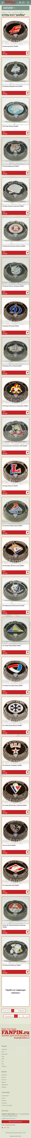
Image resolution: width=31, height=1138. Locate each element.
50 (19, 1016)
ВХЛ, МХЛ (4, 1054)
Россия (4, 1077)
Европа (4, 1082)
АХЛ (3, 1059)
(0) (22, 2)
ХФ (2, 1064)
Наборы (4, 1066)
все (27, 1016)
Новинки (4, 1049)
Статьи (3, 1098)
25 (16, 1016)
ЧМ (2, 1061)
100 (23, 1016)
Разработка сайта (14, 1136)
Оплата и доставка (7, 1105)
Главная (4, 12)
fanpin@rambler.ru (11, 1118)
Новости (4, 1100)
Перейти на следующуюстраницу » (15, 991)
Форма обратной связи (15, 1121)
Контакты (4, 1103)
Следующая (21, 1010)
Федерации (5, 1084)
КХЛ (9, 12)
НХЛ (3, 1056)
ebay (8, 1127)
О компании (5, 1095)
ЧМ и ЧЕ (4, 1080)
